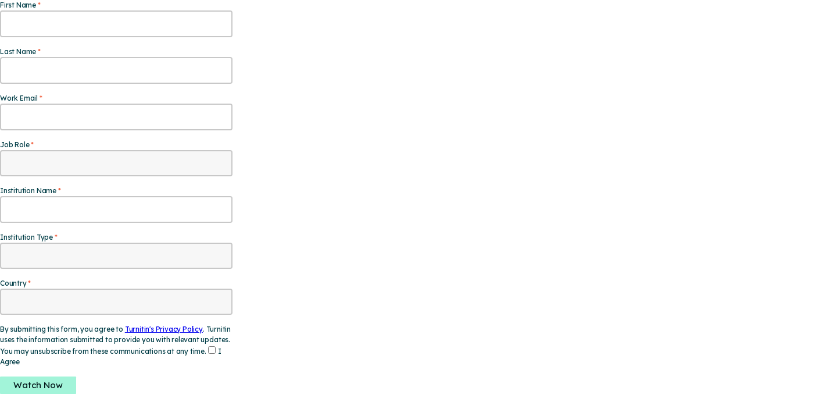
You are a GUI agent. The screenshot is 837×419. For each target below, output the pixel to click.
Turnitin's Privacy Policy (164, 329)
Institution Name (28, 190)
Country (13, 283)
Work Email (19, 98)
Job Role (14, 144)
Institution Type (26, 237)
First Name (18, 5)
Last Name (18, 51)
